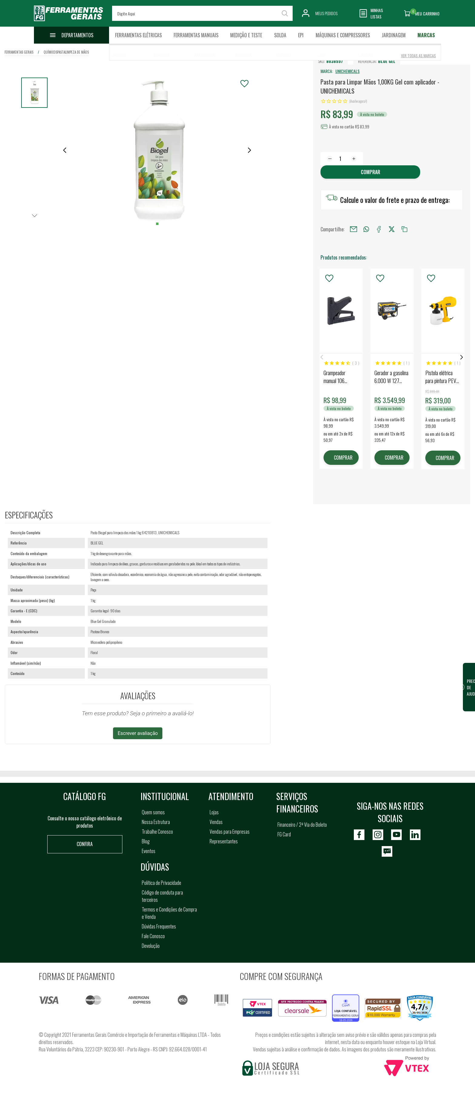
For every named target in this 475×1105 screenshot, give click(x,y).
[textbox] (202, 13)
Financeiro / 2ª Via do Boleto (302, 824)
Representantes (224, 841)
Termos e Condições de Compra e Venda (169, 913)
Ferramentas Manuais (196, 35)
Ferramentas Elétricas (138, 35)
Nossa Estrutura (156, 821)
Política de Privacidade (161, 882)
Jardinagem (394, 35)
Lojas (214, 812)
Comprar (370, 172)
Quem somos (153, 812)
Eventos (148, 851)
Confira (85, 844)
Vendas (216, 821)
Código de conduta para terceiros (162, 896)
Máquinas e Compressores (343, 35)
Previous (322, 357)
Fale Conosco (153, 936)
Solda (280, 35)
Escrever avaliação (138, 733)
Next (462, 357)
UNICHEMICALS (347, 71)
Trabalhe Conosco (157, 831)
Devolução (151, 945)
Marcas (426, 35)
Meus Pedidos (326, 13)
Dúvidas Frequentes (159, 926)
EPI (301, 35)
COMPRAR (343, 457)
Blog (146, 841)
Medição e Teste (246, 35)
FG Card (284, 834)
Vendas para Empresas (230, 831)
